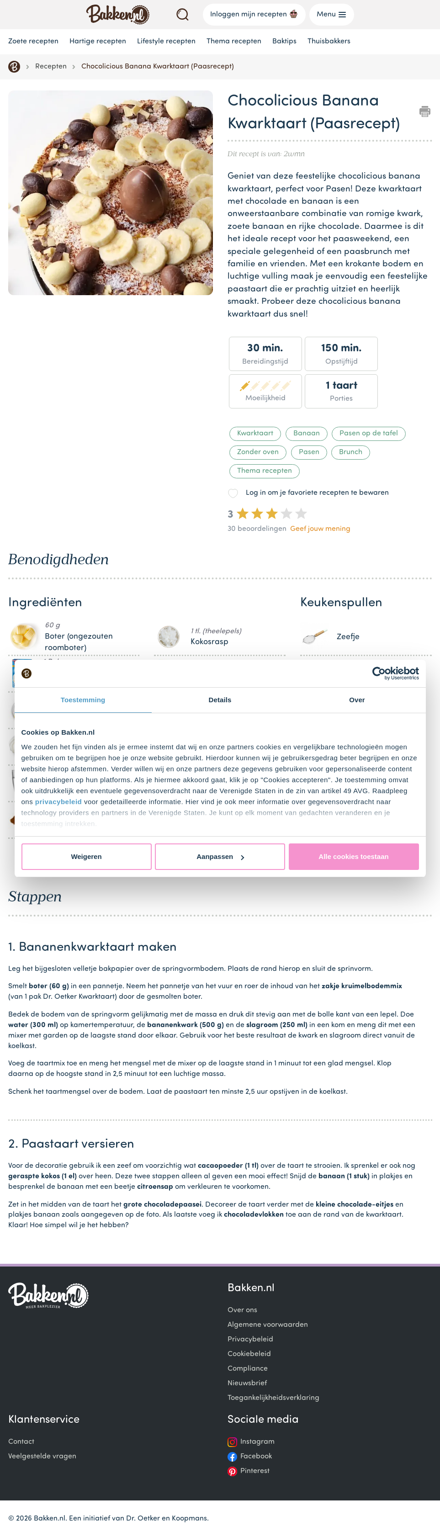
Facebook (256, 1456)
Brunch (350, 452)
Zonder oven (258, 452)
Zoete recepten (33, 41)
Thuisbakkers (328, 41)
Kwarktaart (255, 433)
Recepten (51, 66)
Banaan (306, 433)
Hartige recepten (97, 41)
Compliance (248, 1369)
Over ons (242, 1310)
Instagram (257, 1442)
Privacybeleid (250, 1339)
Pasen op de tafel (368, 433)
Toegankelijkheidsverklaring (273, 1398)
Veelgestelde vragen (42, 1456)
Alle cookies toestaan (353, 856)
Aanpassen (220, 856)
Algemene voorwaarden (268, 1325)
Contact (21, 1442)
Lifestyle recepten (166, 41)
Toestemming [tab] (83, 700)
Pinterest (255, 1471)
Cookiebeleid (249, 1354)
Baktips (284, 41)
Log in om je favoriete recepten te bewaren (317, 493)
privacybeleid (58, 802)
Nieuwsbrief (247, 1383)
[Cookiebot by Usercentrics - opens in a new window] (379, 673)
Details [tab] (220, 700)
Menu (332, 14)
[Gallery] (110, 194)
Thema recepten (234, 41)
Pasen (309, 452)
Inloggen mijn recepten (254, 13)
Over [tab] (357, 700)
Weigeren (86, 856)
